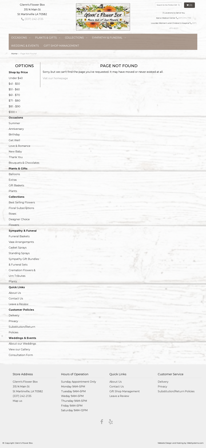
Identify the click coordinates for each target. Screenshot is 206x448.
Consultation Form (21, 355)
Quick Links (17, 287)
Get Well (14, 140)
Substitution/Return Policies (22, 329)
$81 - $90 (14, 106)
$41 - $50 (14, 83)
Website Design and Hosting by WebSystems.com (181, 443)
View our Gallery (19, 349)
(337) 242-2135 (32, 19)
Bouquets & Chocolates (24, 162)
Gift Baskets (16, 185)
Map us (17, 400)
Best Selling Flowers (22, 202)
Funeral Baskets (19, 236)
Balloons (14, 174)
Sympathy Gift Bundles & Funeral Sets (24, 261)
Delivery (14, 315)
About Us (15, 292)
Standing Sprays (19, 253)
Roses (12, 213)
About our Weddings (22, 343)
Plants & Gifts (46, 37)
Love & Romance (19, 145)
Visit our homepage (55, 78)
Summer (14, 123)
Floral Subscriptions (21, 208)
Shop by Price (18, 72)
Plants (13, 191)
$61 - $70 (14, 95)
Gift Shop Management (61, 45)
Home (14, 53)
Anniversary (16, 128)
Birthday (14, 134)
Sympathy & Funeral (107, 37)
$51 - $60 (14, 89)
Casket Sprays (17, 247)
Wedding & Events (25, 45)
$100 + (13, 112)
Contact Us (16, 298)
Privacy (13, 321)
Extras (13, 179)
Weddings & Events (22, 338)
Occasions (19, 37)
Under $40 (16, 78)
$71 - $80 (14, 100)
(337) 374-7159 (183, 18)
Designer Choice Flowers (19, 222)
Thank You (16, 157)
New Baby (15, 151)
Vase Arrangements (21, 242)
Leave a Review (18, 304)
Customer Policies (21, 309)
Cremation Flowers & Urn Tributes (22, 273)
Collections (74, 37)
